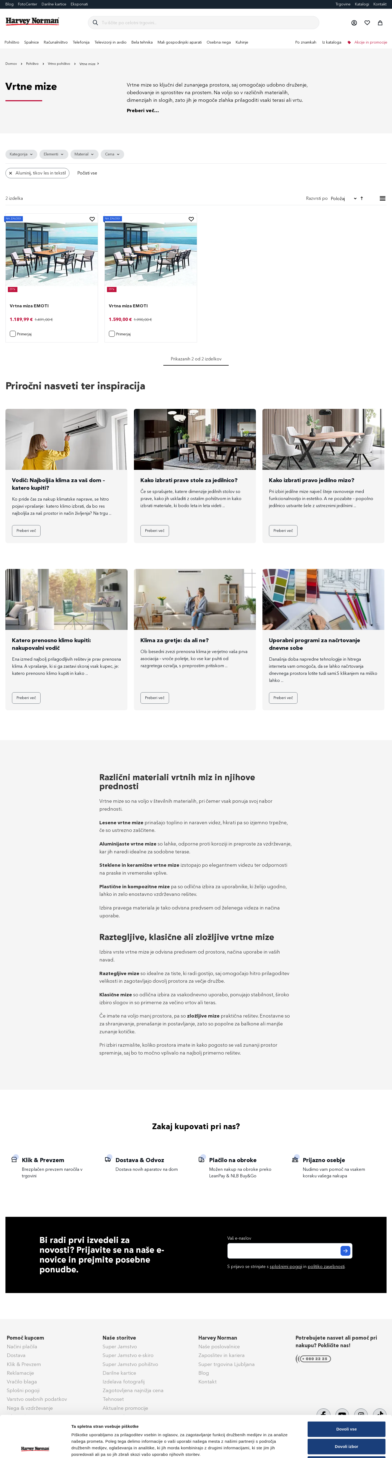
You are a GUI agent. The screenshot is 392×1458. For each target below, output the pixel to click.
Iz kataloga (331, 42)
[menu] (196, 42)
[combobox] (208, 22)
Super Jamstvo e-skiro (128, 1355)
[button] (353, 22)
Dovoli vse (346, 1387)
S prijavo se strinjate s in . (286, 1266)
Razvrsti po (317, 198)
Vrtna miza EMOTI (29, 305)
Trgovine (343, 4)
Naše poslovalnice (219, 1347)
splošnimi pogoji (286, 1266)
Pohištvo (32, 64)
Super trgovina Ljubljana (226, 1364)
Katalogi (362, 4)
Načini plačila (22, 1347)
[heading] (21, 154)
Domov (11, 64)
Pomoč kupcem (25, 1338)
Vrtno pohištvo (59, 64)
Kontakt (380, 4)
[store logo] (32, 21)
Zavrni (346, 1422)
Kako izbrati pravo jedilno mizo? (311, 480)
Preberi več (26, 530)
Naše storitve (119, 1338)
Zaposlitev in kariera (221, 1355)
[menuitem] (12, 42)
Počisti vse (87, 173)
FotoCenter (27, 4)
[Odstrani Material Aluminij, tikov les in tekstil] (11, 173)
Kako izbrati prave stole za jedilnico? (189, 480)
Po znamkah (305, 42)
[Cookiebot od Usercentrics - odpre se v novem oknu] (35, 1447)
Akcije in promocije (370, 42)
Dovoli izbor (346, 1404)
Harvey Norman (217, 1338)
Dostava (16, 1355)
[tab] (196, 165)
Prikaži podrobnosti (284, 1447)
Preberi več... (143, 111)
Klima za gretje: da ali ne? (174, 640)
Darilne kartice (54, 4)
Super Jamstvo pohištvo (130, 1364)
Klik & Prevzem (24, 1364)
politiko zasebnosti (326, 1266)
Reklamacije (20, 1373)
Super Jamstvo (120, 1347)
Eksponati (79, 4)
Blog (9, 4)
